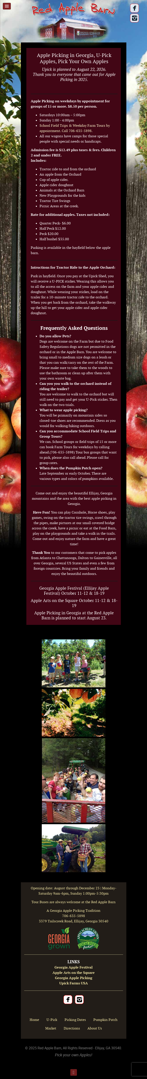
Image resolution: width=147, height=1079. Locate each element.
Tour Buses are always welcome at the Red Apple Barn (73, 902)
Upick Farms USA (73, 983)
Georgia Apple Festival (73, 967)
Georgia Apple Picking (73, 978)
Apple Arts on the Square (74, 972)
